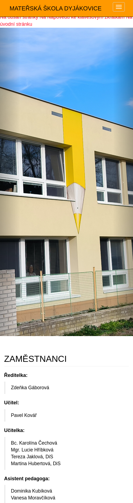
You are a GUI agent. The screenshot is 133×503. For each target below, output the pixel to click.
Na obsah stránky (19, 17)
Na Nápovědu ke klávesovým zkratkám (82, 17)
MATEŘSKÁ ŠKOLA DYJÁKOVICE (56, 8)
